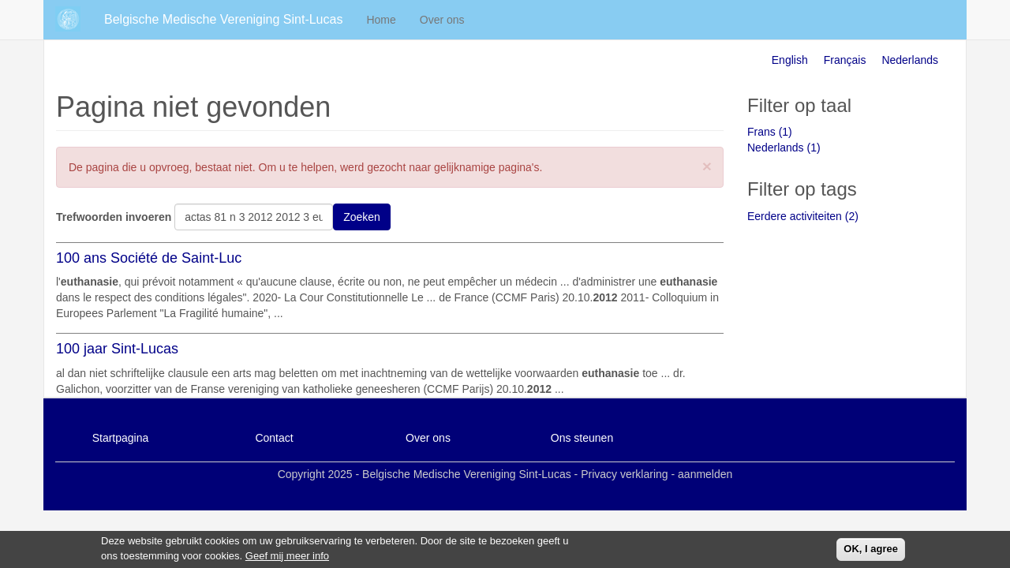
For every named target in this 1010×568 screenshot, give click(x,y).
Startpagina (120, 438)
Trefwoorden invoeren (113, 217)
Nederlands (909, 60)
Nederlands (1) (784, 147)
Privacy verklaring (624, 474)
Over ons (442, 19)
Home (380, 19)
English (790, 60)
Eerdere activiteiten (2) (802, 216)
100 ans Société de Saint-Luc (148, 258)
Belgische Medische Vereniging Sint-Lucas (223, 19)
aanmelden (705, 474)
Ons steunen (582, 438)
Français (845, 60)
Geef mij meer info (287, 557)
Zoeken (361, 217)
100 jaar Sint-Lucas (117, 349)
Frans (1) (769, 131)
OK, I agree (871, 551)
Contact (274, 438)
